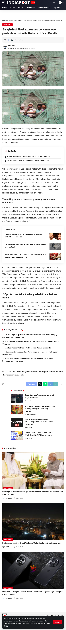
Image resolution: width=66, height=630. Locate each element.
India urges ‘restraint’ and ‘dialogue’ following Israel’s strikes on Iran (31, 543)
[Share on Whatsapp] (15, 40)
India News (10, 20)
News (4, 20)
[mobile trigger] (4, 2)
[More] (23, 40)
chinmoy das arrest (56, 372)
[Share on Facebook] (8, 40)
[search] (50, 2)
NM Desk (11, 46)
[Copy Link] (19, 40)
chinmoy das (43, 372)
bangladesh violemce (30, 372)
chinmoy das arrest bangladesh (13, 375)
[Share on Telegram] (50, 384)
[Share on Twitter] (12, 40)
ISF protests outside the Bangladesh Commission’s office (28, 160)
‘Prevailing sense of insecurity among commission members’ (29, 156)
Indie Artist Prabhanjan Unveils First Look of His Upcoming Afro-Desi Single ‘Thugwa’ (40, 408)
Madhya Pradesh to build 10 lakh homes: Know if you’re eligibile (29, 348)
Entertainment (30, 401)
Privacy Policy (38, 623)
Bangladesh (17, 372)
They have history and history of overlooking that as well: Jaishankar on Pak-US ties (39, 421)
